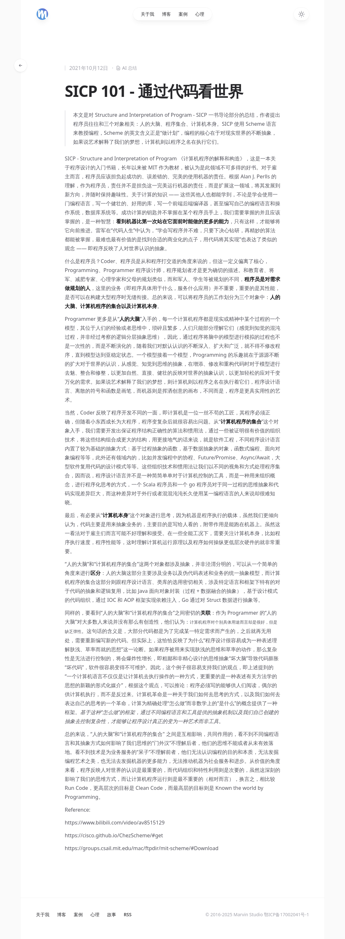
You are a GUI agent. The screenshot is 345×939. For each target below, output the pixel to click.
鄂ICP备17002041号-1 (286, 914)
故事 (111, 914)
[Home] (42, 14)
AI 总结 (124, 68)
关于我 (147, 14)
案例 (183, 14)
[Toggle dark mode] (301, 14)
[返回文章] (20, 65)
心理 (199, 14)
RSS (127, 914)
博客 (166, 14)
